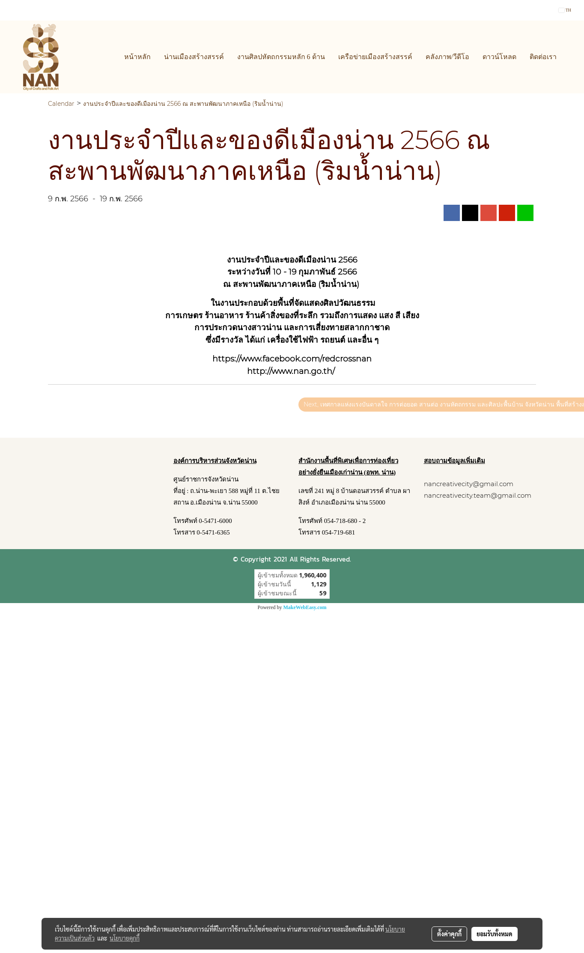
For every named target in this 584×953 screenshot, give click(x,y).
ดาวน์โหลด (499, 56)
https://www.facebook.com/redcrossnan (292, 359)
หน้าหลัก (137, 56)
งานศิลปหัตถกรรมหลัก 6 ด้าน (281, 56)
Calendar (61, 104)
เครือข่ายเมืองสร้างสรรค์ (375, 56)
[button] (570, 57)
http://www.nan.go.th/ (291, 371)
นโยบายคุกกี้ (125, 938)
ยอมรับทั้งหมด (494, 934)
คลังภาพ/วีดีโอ (447, 56)
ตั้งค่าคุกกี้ (449, 934)
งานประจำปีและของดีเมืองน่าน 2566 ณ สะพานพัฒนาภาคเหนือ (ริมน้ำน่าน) (183, 104)
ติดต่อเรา (543, 56)
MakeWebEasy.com (305, 607)
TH (565, 10)
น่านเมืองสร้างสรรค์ (194, 56)
